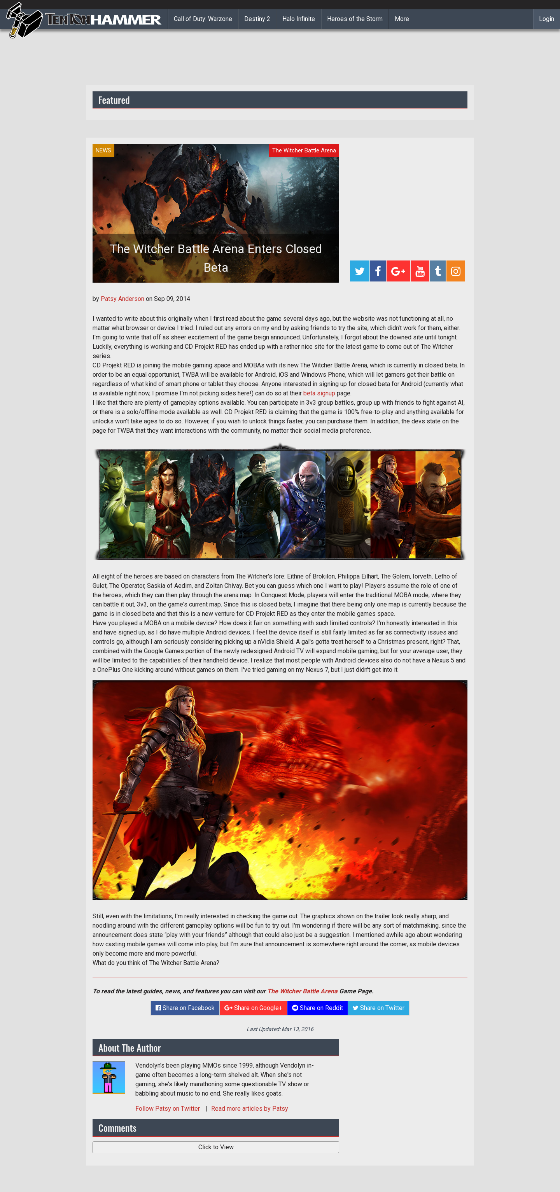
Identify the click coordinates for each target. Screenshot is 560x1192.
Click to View (216, 1147)
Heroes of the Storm (355, 19)
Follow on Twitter (168, 1108)
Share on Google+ (253, 1008)
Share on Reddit (317, 1008)
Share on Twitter (378, 1008)
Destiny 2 (257, 19)
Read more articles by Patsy (249, 1108)
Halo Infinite (298, 19)
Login (546, 19)
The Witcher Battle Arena (302, 991)
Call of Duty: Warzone (203, 19)
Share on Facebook (185, 1008)
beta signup (319, 393)
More (402, 19)
